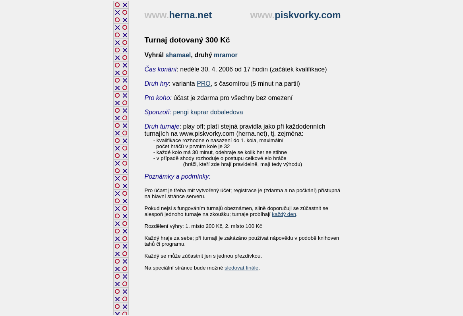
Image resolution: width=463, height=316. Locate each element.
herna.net (190, 15)
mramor (226, 55)
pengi (181, 112)
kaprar (199, 112)
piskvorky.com (308, 15)
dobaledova (226, 112)
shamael (178, 55)
